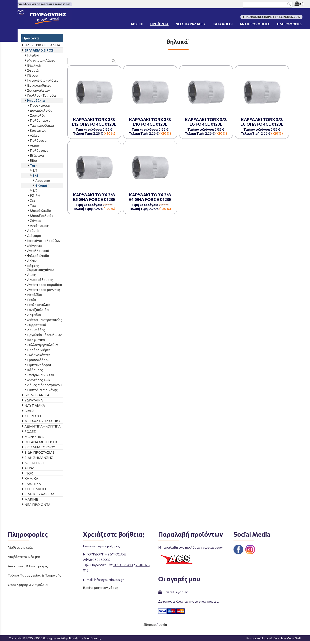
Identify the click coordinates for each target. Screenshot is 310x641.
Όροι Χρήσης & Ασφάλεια (28, 585)
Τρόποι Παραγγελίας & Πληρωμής (34, 575)
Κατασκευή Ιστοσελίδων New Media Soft (273, 638)
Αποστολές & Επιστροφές (28, 566)
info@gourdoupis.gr (109, 580)
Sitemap (149, 624)
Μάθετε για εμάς (20, 547)
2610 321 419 (123, 565)
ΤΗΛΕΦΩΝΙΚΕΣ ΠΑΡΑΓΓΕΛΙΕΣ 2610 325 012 (43, 4)
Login (162, 624)
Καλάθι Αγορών (173, 592)
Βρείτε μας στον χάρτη (100, 587)
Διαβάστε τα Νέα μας (24, 557)
